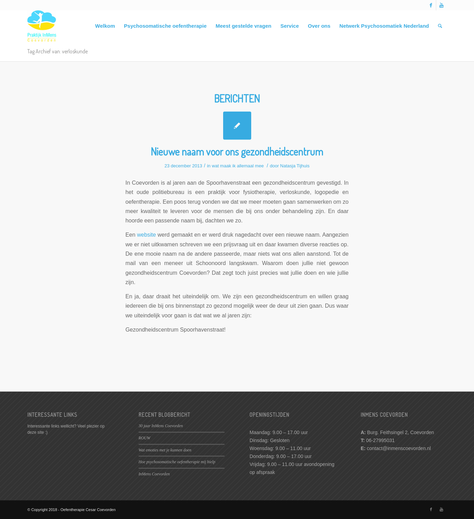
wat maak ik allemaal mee (238, 165)
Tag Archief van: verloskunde (57, 51)
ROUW (144, 438)
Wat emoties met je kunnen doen (165, 450)
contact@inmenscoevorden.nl (399, 448)
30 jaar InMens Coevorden (161, 425)
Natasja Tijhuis (295, 165)
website (146, 234)
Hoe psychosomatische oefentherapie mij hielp (177, 461)
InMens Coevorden (154, 474)
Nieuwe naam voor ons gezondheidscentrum (237, 151)
